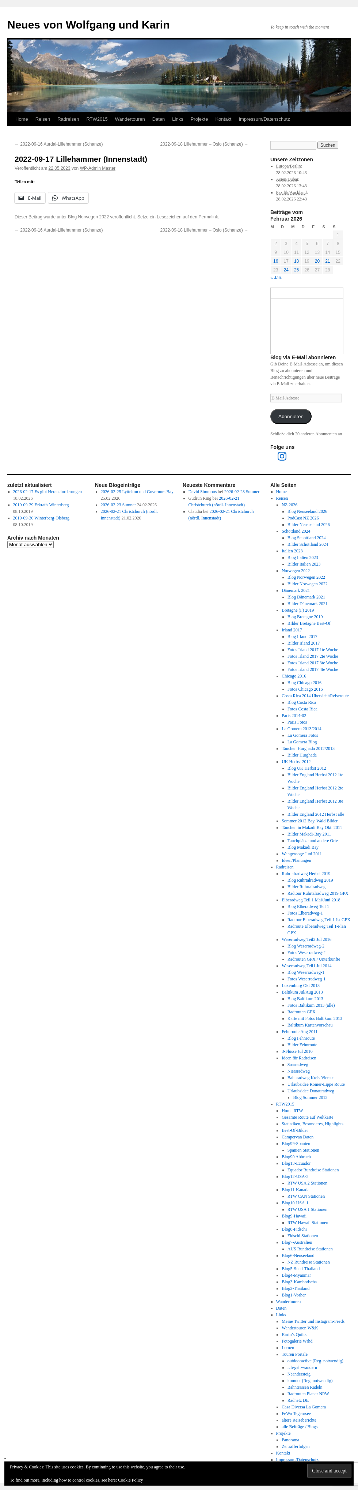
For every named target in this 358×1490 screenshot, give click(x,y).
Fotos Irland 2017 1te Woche (312, 649)
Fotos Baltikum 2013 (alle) (311, 1005)
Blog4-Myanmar (296, 1275)
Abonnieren (291, 416)
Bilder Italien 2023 (304, 564)
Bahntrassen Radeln (305, 1387)
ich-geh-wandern (302, 1367)
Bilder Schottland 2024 (307, 544)
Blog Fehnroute (301, 1038)
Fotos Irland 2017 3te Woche (312, 662)
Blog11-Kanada (295, 1189)
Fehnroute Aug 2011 (299, 1031)
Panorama (290, 1439)
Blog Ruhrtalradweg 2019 (310, 880)
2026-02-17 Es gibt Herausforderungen (47, 491)
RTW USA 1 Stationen (307, 1209)
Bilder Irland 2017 (303, 643)
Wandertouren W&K (300, 1328)
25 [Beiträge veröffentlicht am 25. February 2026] (296, 270)
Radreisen (68, 119)
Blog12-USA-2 (295, 1176)
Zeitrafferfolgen (295, 1446)
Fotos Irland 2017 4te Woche (312, 669)
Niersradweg (298, 1071)
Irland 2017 (292, 630)
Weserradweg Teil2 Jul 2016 (306, 939)
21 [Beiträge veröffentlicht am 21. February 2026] (327, 261)
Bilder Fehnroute (302, 1044)
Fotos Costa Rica (302, 709)
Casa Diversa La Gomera (304, 1407)
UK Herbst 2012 (296, 761)
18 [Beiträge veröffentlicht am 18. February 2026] (296, 261)
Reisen (42, 119)
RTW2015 (96, 119)
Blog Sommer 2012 (310, 1097)
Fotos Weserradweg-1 (306, 979)
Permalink (208, 216)
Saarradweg (297, 1064)
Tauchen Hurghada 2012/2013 (308, 748)
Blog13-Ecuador (296, 1163)
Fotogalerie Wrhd (297, 1341)
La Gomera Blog (302, 741)
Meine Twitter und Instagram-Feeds (313, 1321)
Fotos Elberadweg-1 (305, 913)
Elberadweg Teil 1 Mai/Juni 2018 (311, 899)
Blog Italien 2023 (302, 557)
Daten (158, 119)
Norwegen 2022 (296, 570)
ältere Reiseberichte (299, 1420)
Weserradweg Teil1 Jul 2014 (306, 965)
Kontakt (223, 119)
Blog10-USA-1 (295, 1202)
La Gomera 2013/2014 (301, 728)
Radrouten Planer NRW (308, 1393)
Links (177, 119)
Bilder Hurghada (302, 755)
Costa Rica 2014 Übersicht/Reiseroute (315, 695)
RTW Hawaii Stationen (307, 1222)
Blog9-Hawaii (294, 1216)
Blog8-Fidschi (294, 1229)
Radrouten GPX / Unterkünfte (313, 959)
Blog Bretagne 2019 (305, 616)
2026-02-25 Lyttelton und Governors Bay (137, 491)
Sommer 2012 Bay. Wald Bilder (310, 820)
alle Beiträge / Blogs (299, 1426)
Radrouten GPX (301, 1011)
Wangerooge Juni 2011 (302, 853)
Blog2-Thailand (295, 1288)
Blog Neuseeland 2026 (307, 511)
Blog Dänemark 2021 (306, 597)
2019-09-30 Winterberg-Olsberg (41, 518)
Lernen (288, 1347)
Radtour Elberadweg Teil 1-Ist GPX (318, 919)
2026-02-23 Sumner (118, 504)
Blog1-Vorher (294, 1295)
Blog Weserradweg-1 (305, 972)
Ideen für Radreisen (299, 1058)
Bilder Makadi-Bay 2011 (309, 834)
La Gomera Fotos (302, 735)
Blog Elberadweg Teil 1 (308, 906)
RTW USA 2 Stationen (307, 1183)
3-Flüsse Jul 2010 (297, 1051)
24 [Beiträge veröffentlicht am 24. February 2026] (285, 270)
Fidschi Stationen (302, 1235)
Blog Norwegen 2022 (88, 216)
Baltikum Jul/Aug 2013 (302, 992)
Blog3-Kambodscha (299, 1281)
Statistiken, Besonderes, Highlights (312, 1123)
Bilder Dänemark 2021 (307, 603)
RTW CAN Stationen (306, 1196)
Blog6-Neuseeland (298, 1255)
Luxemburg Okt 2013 (301, 985)
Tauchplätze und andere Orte (312, 840)
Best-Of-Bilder (295, 1130)
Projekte (199, 119)
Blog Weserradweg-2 (305, 946)
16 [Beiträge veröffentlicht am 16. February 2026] (275, 261)
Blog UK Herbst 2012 (306, 768)
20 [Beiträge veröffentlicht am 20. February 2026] (317, 261)
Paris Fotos (297, 722)
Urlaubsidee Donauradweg (310, 1090)
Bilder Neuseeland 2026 (308, 524)
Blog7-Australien (297, 1242)
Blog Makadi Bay (303, 847)
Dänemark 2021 (296, 590)
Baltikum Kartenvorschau (310, 1025)
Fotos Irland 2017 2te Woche (312, 656)
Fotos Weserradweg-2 (306, 952)
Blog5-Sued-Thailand (301, 1268)
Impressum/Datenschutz (264, 119)
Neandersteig (299, 1374)
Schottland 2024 (296, 531)
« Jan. (276, 277)
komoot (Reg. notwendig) (310, 1380)
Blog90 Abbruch (296, 1156)
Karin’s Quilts (294, 1334)
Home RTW (292, 1110)
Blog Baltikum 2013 (305, 998)
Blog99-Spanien (296, 1143)
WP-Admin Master (97, 168)
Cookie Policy (130, 1480)
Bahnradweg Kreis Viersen (311, 1077)
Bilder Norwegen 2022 (307, 583)
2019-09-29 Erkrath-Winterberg (41, 504)
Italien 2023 (292, 550)
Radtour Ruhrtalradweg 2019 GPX (318, 893)
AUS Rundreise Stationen (310, 1248)
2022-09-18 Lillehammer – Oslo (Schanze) (204, 144)
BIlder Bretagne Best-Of (309, 623)
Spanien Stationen (303, 1150)
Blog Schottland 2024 (306, 537)
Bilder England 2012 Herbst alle (315, 814)
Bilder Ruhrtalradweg (306, 886)
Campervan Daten (297, 1137)
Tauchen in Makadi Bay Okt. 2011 (312, 827)
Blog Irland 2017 (302, 636)
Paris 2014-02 (294, 715)
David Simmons (202, 491)
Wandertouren (130, 119)
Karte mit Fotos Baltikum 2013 (314, 1018)
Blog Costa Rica (301, 702)
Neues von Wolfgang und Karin (88, 25)
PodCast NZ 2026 (303, 518)
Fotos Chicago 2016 (305, 689)
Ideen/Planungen (296, 860)
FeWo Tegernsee (296, 1413)
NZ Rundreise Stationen (308, 1262)
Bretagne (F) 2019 (298, 610)
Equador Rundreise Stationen (313, 1169)
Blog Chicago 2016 (304, 682)
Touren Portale (295, 1354)
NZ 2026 (289, 504)
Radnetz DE (298, 1400)
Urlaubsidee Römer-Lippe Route (316, 1084)
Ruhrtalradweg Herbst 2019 (306, 873)
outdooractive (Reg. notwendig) (315, 1360)
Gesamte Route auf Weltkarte (307, 1117)
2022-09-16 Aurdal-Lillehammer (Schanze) (59, 144)
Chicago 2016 (294, 676)
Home (21, 119)
